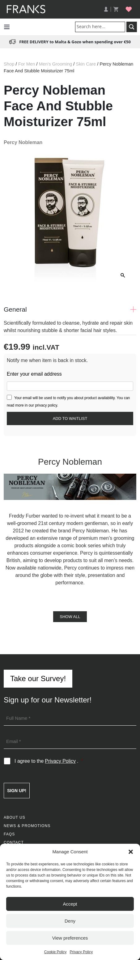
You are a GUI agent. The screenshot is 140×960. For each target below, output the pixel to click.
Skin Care (86, 64)
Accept (70, 904)
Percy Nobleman (23, 142)
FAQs (9, 834)
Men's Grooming (55, 64)
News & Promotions (27, 826)
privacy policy (46, 405)
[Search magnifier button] (131, 27)
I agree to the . (49, 761)
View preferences (70, 938)
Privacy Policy (81, 952)
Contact (14, 842)
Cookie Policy (55, 952)
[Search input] (101, 26)
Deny (70, 921)
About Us (14, 817)
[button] (131, 852)
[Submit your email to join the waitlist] (70, 418)
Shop (9, 64)
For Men (26, 64)
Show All (70, 616)
